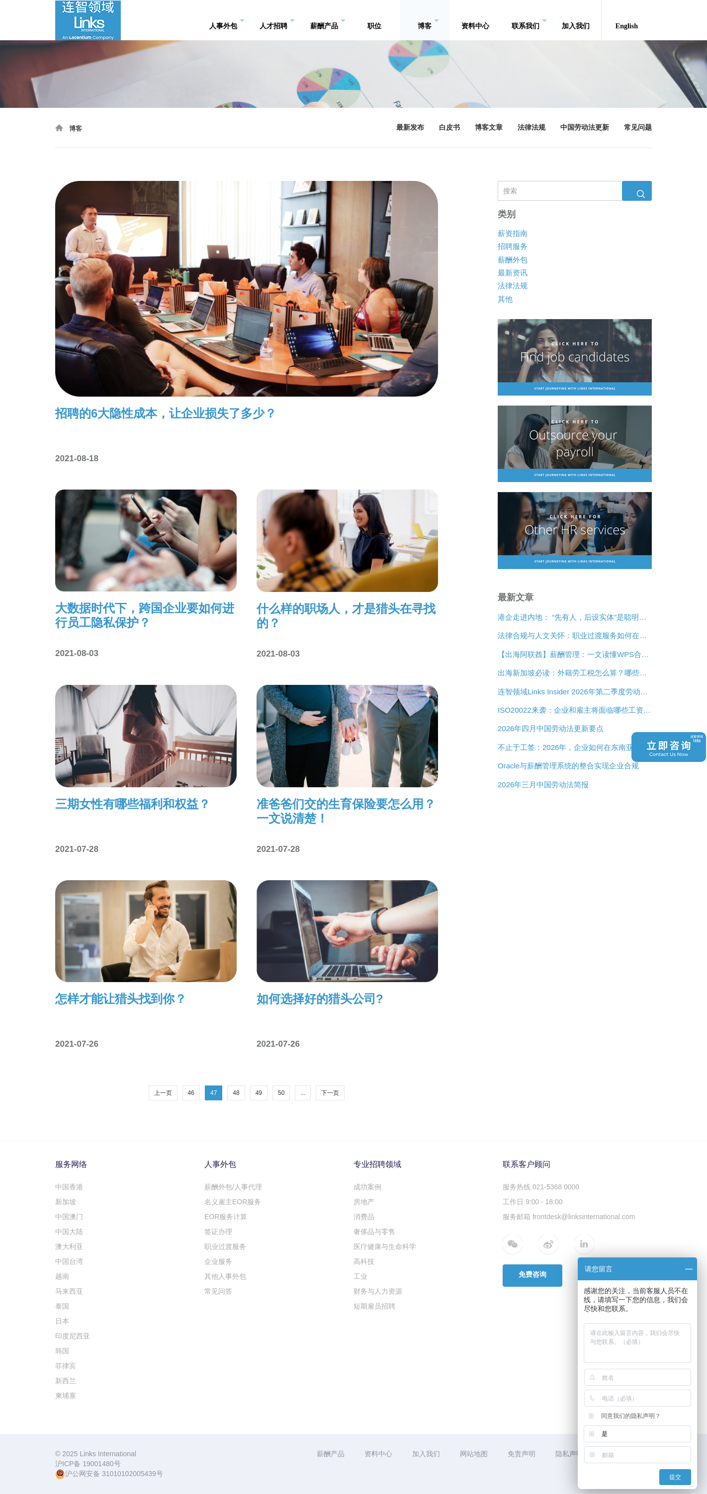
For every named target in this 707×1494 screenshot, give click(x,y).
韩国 (62, 1350)
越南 (62, 1276)
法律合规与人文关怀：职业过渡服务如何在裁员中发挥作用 (575, 635)
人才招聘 (277, 20)
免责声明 (521, 1454)
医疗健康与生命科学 (385, 1246)
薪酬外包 (513, 259)
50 (281, 1092)
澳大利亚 (69, 1246)
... (302, 1092)
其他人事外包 (225, 1276)
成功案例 (367, 1186)
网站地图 (474, 1454)
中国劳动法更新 (584, 127)
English (627, 19)
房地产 (364, 1201)
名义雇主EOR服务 (232, 1201)
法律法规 (531, 127)
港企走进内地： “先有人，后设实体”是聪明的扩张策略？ (575, 617)
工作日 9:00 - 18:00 (533, 1201)
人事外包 (227, 20)
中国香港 (69, 1186)
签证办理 (218, 1231)
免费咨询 (532, 1274)
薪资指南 (513, 233)
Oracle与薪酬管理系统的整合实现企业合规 (568, 765)
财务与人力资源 (378, 1291)
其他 (505, 299)
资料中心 (475, 19)
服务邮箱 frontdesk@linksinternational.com (569, 1216)
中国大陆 (69, 1231)
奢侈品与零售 (374, 1231)
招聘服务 (513, 246)
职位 (374, 19)
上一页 (163, 1092)
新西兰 (65, 1380)
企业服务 (218, 1261)
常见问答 (218, 1291)
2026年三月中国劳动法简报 (543, 784)
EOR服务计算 (225, 1216)
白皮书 (449, 127)
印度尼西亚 (72, 1335)
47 (213, 1092)
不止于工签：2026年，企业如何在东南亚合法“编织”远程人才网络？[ (575, 747)
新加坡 (65, 1201)
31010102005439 (129, 1474)
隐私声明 (569, 1454)
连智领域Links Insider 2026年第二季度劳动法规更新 (575, 691)
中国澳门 (69, 1216)
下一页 (330, 1092)
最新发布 (410, 127)
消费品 (364, 1216)
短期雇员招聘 (374, 1306)
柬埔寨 (65, 1395)
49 (259, 1092)
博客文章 (489, 127)
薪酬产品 (328, 20)
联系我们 (529, 20)
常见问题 (638, 127)
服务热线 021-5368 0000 (541, 1186)
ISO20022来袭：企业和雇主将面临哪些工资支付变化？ (575, 710)
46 (191, 1092)
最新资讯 (513, 272)
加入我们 (576, 19)
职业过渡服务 (225, 1246)
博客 (428, 20)
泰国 (62, 1306)
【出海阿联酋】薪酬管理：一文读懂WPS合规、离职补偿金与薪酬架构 (575, 654)
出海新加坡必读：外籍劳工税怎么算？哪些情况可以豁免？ (575, 672)
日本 (62, 1321)
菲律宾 (65, 1365)
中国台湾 (69, 1261)
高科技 (364, 1261)
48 (236, 1092)
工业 (360, 1276)
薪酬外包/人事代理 (233, 1186)
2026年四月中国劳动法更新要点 (551, 729)
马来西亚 (69, 1291)
